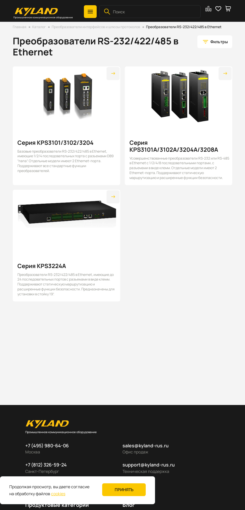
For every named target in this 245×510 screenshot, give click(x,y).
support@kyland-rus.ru (149, 465)
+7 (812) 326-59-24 (46, 465)
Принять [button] (124, 489)
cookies (58, 493)
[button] (90, 11)
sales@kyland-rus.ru (146, 445)
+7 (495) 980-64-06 (47, 445)
